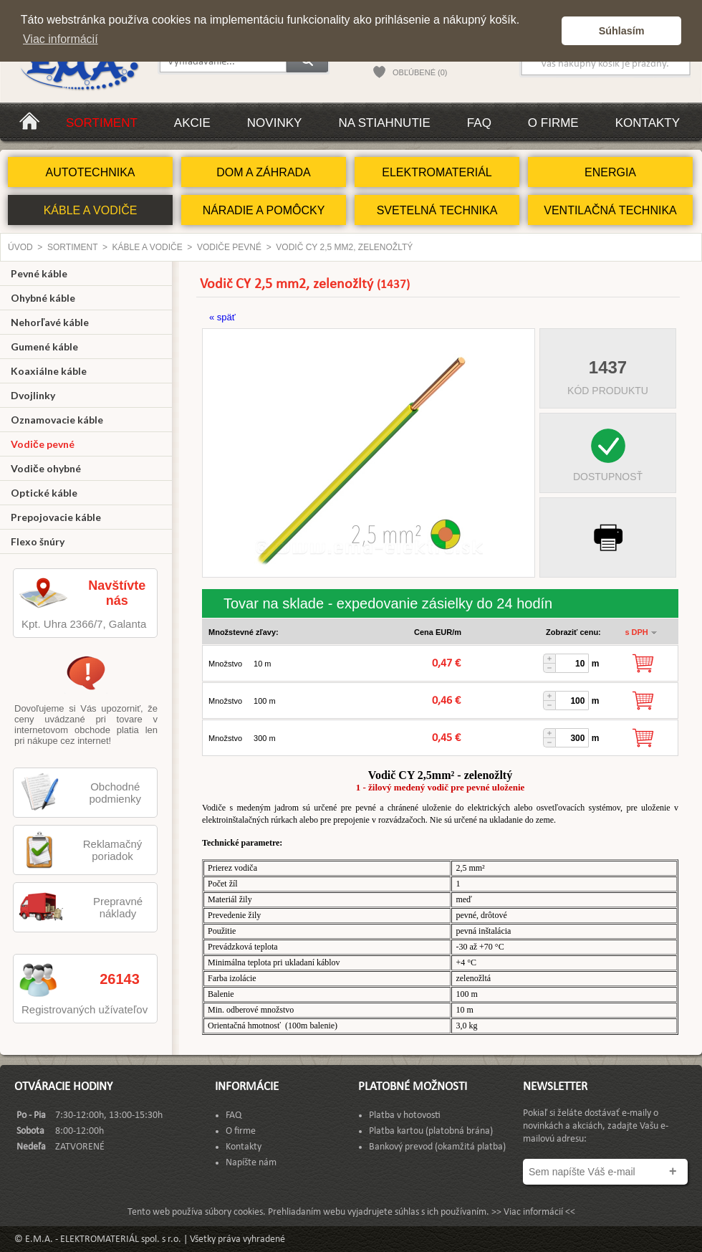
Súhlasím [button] (622, 31)
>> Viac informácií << (533, 1212)
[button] (547, 31)
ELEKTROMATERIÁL (437, 172)
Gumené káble (44, 346)
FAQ (479, 123)
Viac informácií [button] (60, 39)
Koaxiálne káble (49, 371)
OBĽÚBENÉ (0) (420, 72)
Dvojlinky (33, 395)
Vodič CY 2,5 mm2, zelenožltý (344, 247)
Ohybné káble (43, 298)
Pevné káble (39, 273)
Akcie (192, 123)
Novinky (274, 123)
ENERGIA (610, 172)
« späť (222, 317)
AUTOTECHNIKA (90, 172)
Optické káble (44, 493)
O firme (553, 123)
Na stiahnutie (384, 123)
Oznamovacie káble (57, 420)
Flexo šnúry (37, 541)
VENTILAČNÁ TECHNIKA (610, 210)
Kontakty (647, 123)
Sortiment (102, 123)
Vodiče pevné (229, 247)
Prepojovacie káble (56, 517)
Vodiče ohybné (46, 468)
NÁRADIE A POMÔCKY (264, 210)
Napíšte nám (251, 1162)
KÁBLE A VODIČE (91, 210)
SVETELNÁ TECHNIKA (437, 210)
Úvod (20, 247)
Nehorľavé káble (50, 322)
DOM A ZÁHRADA (263, 172)
